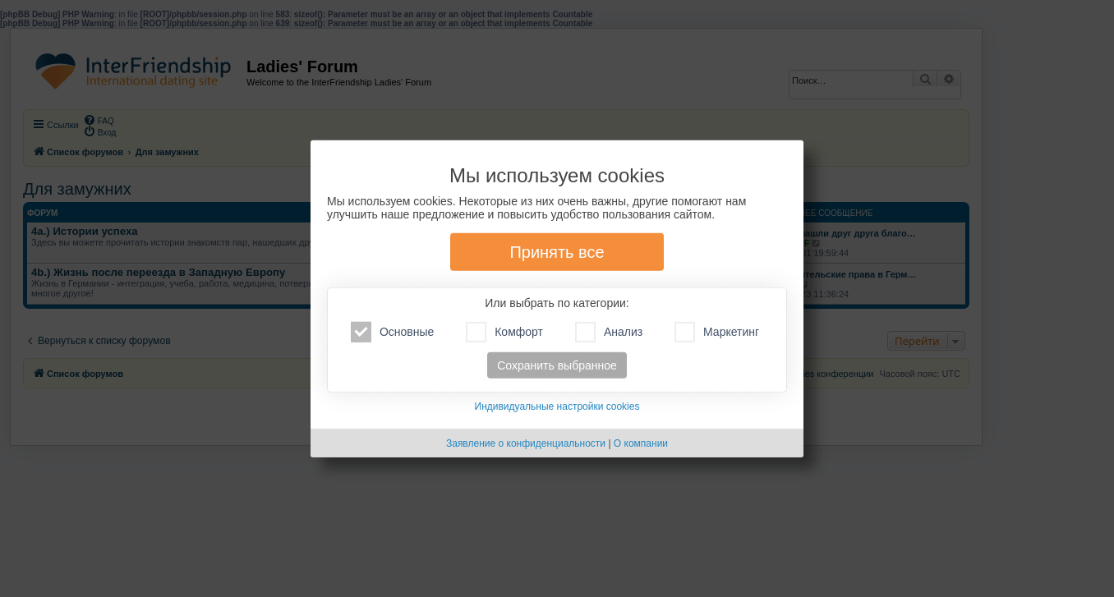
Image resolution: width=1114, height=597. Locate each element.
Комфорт (504, 332)
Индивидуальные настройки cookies (557, 406)
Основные (392, 332)
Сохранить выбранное (557, 365)
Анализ (608, 332)
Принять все (556, 252)
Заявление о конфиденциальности (525, 443)
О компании (641, 443)
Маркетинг (716, 332)
